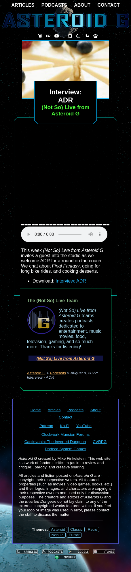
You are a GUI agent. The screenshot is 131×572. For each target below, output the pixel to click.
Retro (92, 529)
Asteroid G (36, 373)
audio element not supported (64, 234)
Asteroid (58, 529)
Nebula (58, 535)
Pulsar (74, 535)
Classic (76, 529)
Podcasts (58, 373)
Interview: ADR (71, 280)
